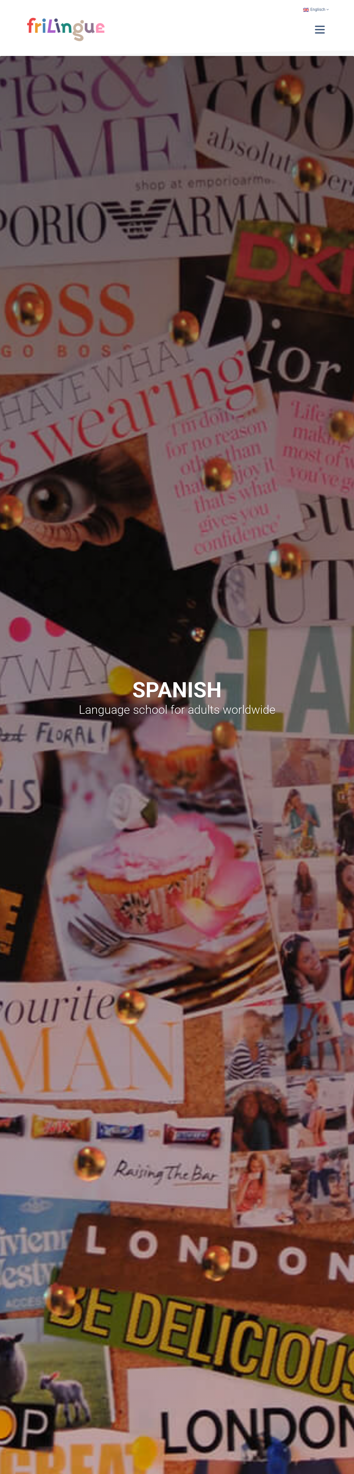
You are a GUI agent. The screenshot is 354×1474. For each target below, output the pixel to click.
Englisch (314, 9)
